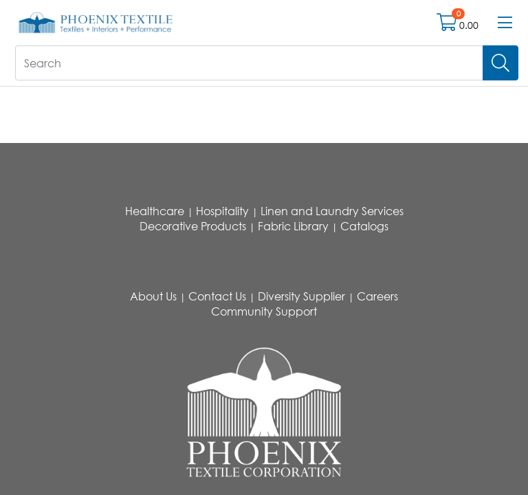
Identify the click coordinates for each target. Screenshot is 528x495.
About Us (153, 296)
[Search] (500, 62)
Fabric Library (293, 226)
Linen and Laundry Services (332, 211)
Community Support (264, 311)
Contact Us (217, 296)
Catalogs (364, 226)
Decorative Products (193, 226)
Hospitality (222, 211)
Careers (377, 296)
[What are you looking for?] (249, 62)
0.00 (468, 25)
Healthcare (154, 211)
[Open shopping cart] (448, 25)
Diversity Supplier (301, 296)
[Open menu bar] (505, 23)
